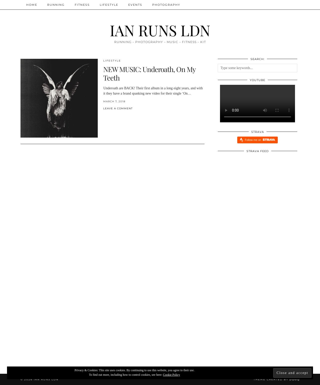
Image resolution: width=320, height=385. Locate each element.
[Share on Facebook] (104, 117)
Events (135, 5)
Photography (166, 5)
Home (31, 5)
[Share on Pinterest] (109, 117)
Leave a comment (118, 108)
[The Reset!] (67, 320)
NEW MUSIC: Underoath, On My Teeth (149, 73)
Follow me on (260, 139)
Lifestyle (109, 5)
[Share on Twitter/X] (107, 117)
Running (56, 5)
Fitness (82, 5)
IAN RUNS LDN (160, 30)
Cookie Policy (171, 374)
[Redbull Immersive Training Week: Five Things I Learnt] (160, 320)
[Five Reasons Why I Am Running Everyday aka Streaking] (253, 320)
